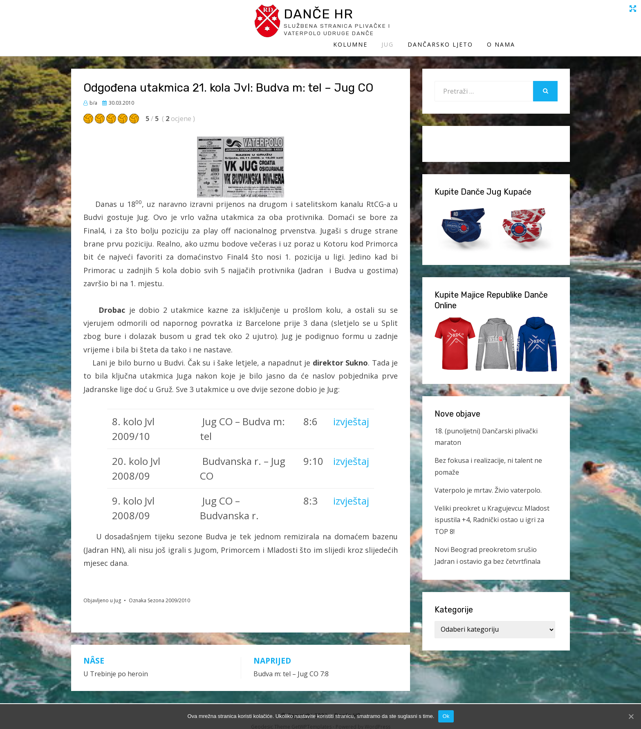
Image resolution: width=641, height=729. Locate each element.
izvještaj (351, 412)
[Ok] (631, 716)
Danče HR (147, 16)
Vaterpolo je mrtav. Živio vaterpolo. (488, 481)
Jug (442, 23)
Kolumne (405, 23)
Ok (445, 716)
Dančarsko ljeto (495, 23)
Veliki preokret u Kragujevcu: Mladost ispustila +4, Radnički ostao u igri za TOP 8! (492, 511)
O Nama (556, 23)
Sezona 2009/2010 (169, 591)
